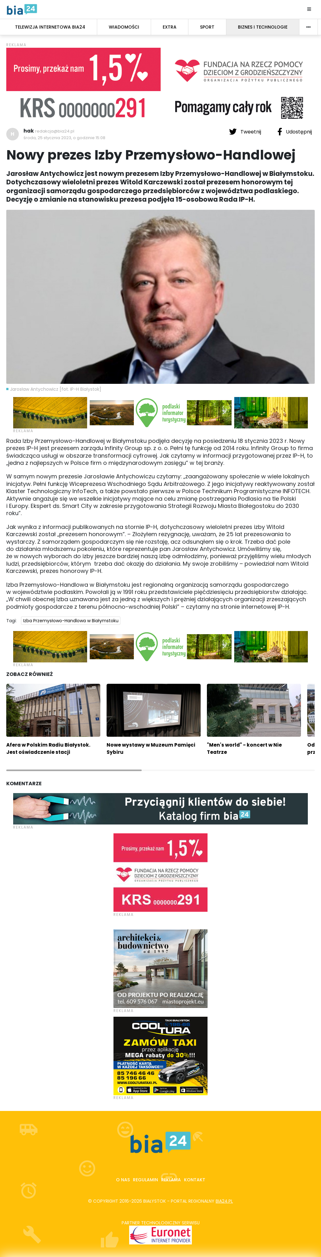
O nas (123, 1180)
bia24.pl (224, 1201)
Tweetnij (245, 131)
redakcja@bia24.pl (54, 131)
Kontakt (194, 1180)
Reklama (171, 1180)
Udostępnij (294, 131)
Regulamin (145, 1180)
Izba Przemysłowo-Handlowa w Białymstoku (70, 621)
